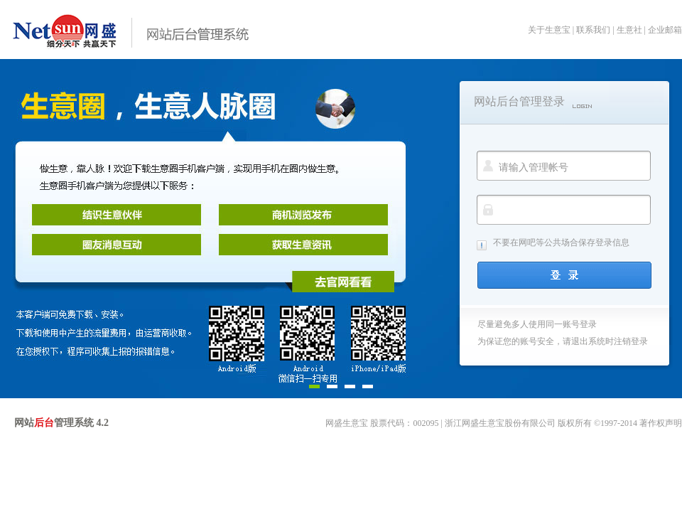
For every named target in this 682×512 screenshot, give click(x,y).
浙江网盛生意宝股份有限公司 (500, 423)
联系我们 (593, 30)
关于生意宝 (549, 30)
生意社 (629, 30)
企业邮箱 (665, 30)
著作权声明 (660, 423)
